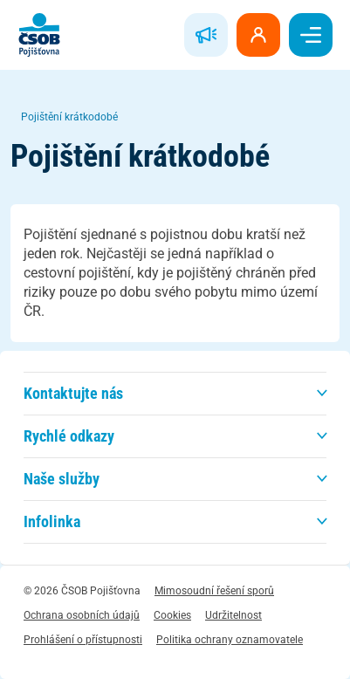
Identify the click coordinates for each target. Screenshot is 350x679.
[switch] (311, 35)
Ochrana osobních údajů (82, 615)
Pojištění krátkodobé (69, 117)
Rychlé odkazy (69, 436)
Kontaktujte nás (73, 393)
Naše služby (62, 479)
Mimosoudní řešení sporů (214, 591)
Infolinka (52, 521)
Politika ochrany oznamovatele (229, 639)
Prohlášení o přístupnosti (83, 639)
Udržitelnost (233, 615)
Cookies (172, 615)
